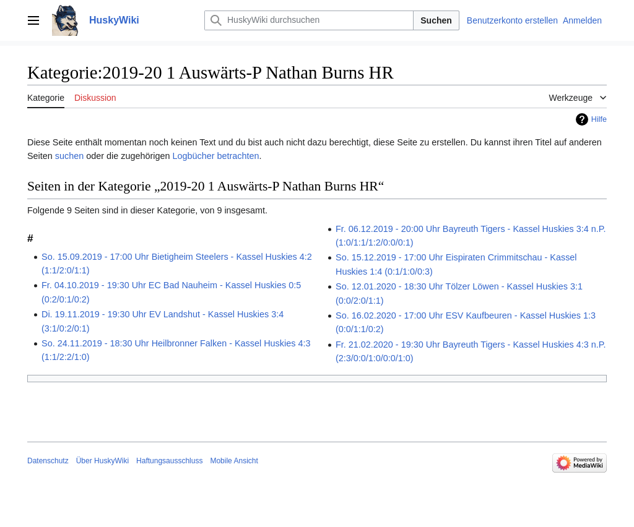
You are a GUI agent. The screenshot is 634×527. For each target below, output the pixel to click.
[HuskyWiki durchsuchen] (309, 20)
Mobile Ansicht (234, 460)
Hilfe (599, 119)
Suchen (436, 20)
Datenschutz (48, 460)
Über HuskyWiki (102, 460)
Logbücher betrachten (215, 156)
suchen (69, 156)
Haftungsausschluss (169, 460)
